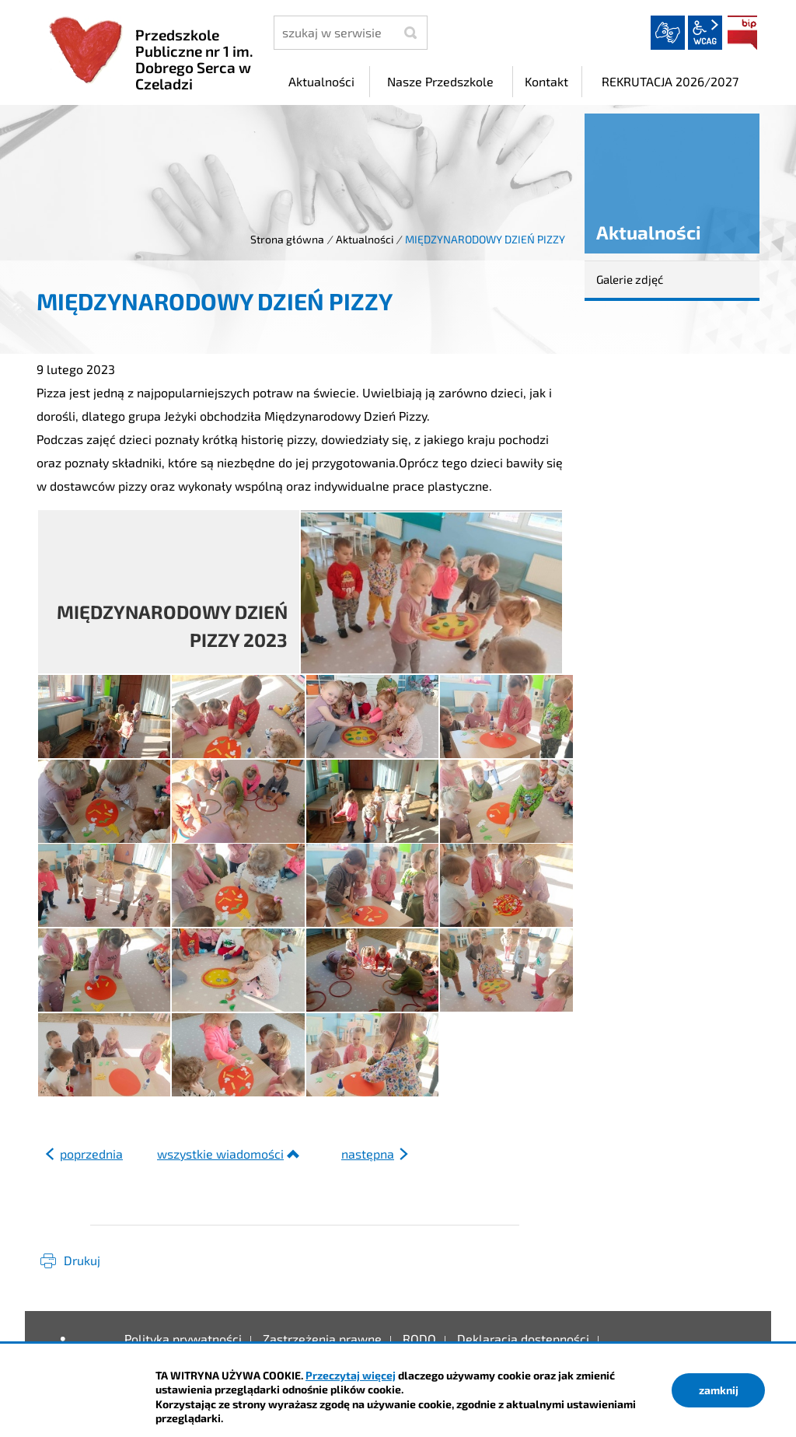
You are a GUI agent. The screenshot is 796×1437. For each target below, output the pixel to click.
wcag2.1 (705, 33)
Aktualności (364, 239)
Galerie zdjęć (629, 279)
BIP (742, 33)
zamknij (718, 1390)
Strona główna (287, 239)
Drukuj (82, 1260)
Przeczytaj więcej (350, 1375)
